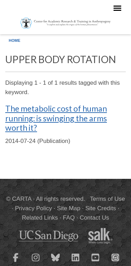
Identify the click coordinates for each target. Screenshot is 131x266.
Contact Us (94, 217)
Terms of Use (107, 199)
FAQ (69, 217)
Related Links (40, 217)
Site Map (68, 208)
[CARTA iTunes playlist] (115, 257)
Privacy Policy (33, 208)
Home (14, 40)
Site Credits (100, 208)
